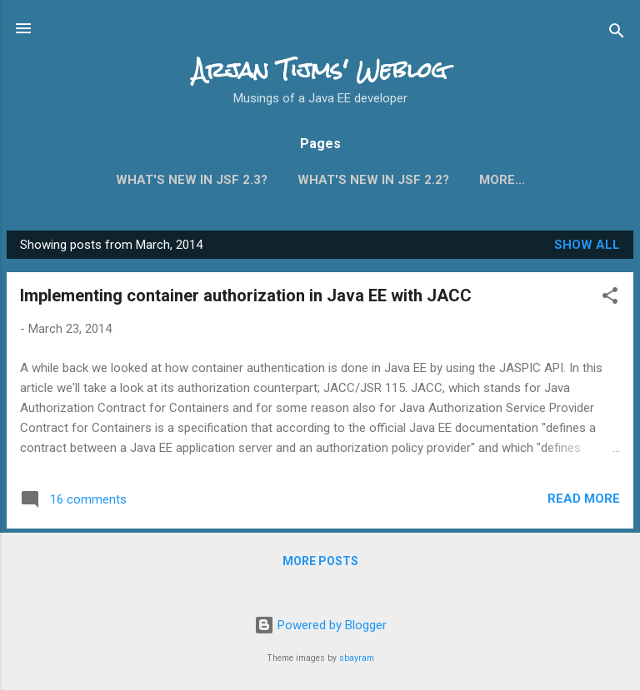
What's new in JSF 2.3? (192, 179)
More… (502, 179)
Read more (584, 501)
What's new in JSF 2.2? (373, 179)
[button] (610, 302)
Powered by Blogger (320, 625)
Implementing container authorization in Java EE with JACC (246, 299)
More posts (320, 564)
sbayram (356, 658)
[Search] (617, 33)
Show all (587, 248)
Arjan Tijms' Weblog (320, 70)
